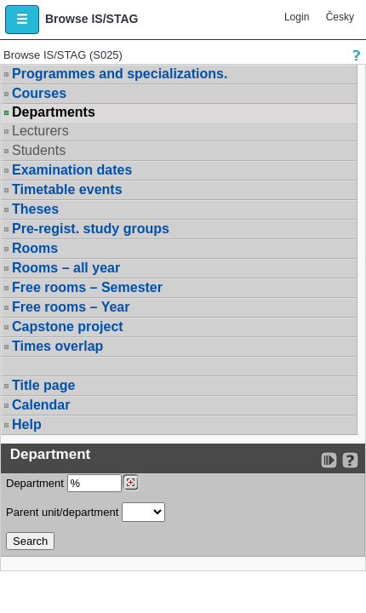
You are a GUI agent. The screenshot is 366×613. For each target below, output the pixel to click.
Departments (53, 112)
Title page (43, 385)
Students (39, 150)
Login (296, 17)
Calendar (41, 405)
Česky (340, 17)
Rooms (35, 248)
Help (27, 424)
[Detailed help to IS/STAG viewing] (350, 460)
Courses (39, 93)
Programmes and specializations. (119, 73)
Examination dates (72, 170)
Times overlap (57, 346)
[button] (22, 19)
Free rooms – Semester (87, 287)
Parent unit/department (85, 512)
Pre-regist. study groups (90, 228)
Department (73, 483)
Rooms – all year (66, 268)
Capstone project (67, 326)
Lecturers (40, 130)
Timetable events (67, 189)
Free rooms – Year (70, 307)
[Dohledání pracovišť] (131, 482)
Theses (35, 209)
